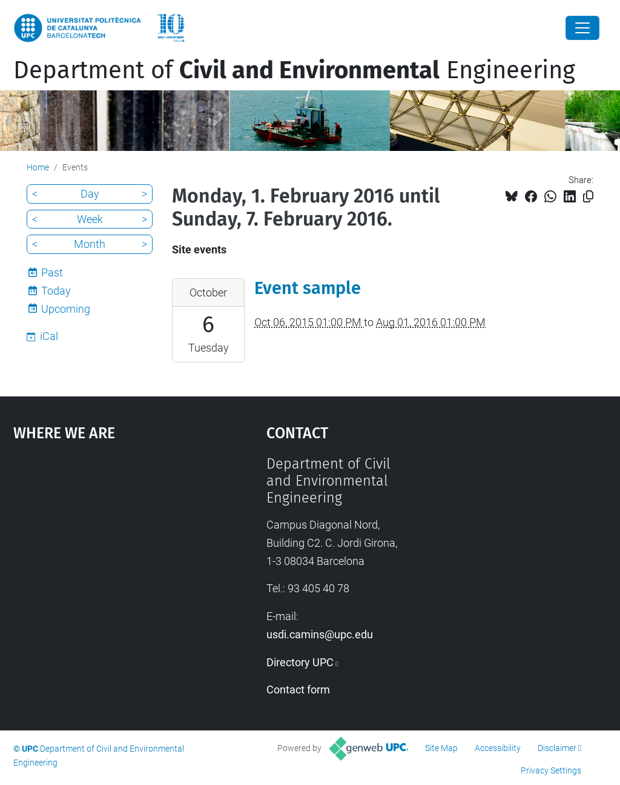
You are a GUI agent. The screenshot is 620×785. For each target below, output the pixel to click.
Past (52, 272)
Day (90, 193)
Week (90, 219)
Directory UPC (300, 662)
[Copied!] (588, 197)
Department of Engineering (294, 70)
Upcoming (65, 308)
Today (56, 290)
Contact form (298, 689)
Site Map (441, 748)
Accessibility (498, 748)
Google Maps (107, 546)
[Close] (582, 28)
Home (38, 167)
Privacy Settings (551, 770)
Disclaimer (557, 748)
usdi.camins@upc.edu (319, 634)
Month (89, 244)
